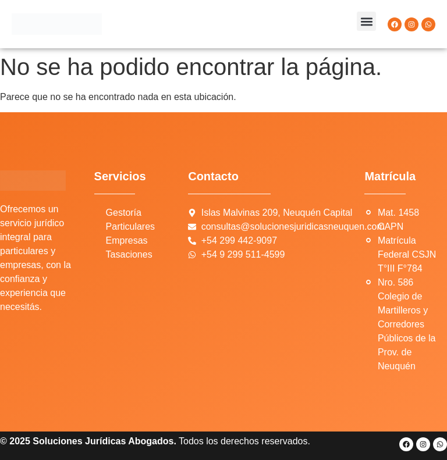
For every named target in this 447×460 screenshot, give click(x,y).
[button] (366, 21)
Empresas (127, 240)
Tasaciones (129, 254)
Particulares (130, 226)
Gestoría (123, 212)
